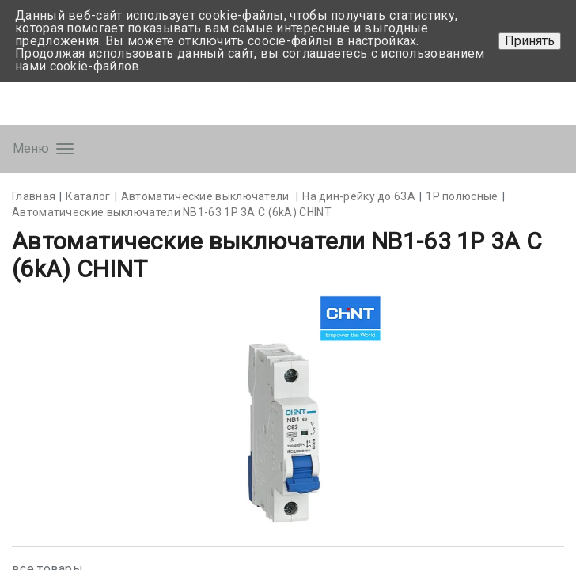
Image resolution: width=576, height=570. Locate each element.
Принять (530, 40)
